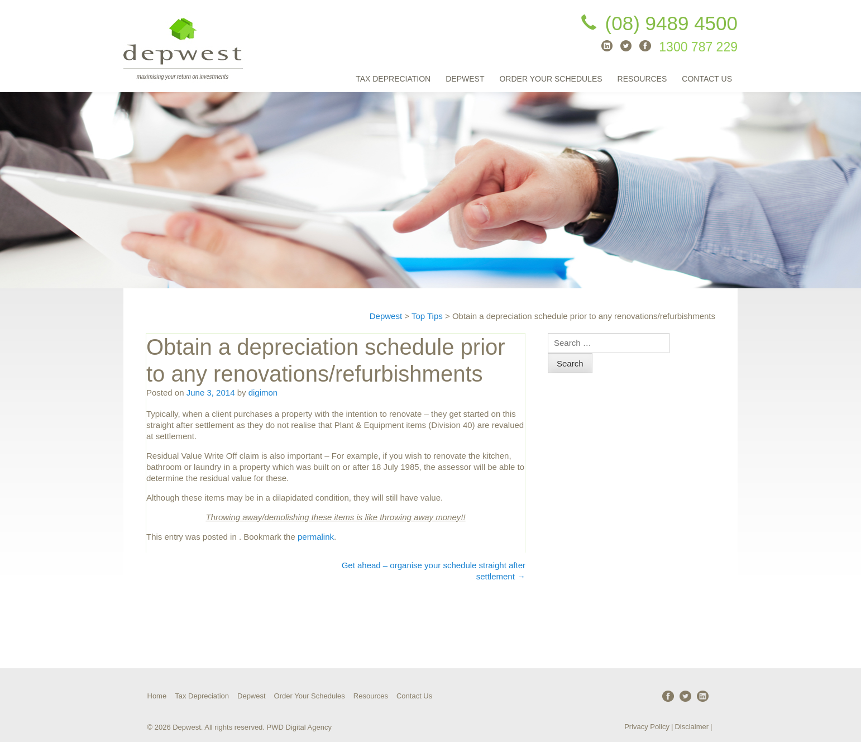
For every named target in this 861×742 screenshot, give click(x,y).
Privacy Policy (646, 726)
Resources (642, 78)
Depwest (465, 78)
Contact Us (707, 78)
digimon (263, 392)
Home (157, 696)
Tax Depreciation (393, 78)
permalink (316, 536)
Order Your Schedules (550, 78)
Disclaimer (692, 726)
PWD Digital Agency (299, 727)
